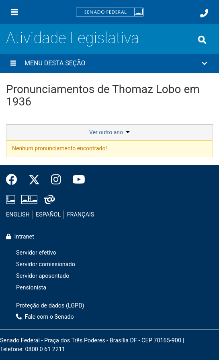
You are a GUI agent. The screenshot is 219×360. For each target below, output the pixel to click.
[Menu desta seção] (13, 63)
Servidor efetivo (36, 252)
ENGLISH (18, 214)
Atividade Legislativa (72, 38)
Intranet (20, 236)
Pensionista (31, 287)
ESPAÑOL (48, 214)
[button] (109, 63)
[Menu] (14, 12)
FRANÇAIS (80, 214)
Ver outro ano (109, 132)
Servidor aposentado (42, 276)
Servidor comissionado (45, 264)
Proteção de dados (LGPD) (50, 305)
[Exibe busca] (202, 39)
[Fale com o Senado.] (204, 13)
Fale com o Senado (45, 316)
